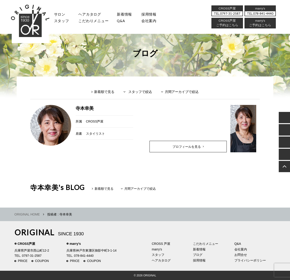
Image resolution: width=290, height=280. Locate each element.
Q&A (123, 21)
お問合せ (240, 255)
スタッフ (61, 21)
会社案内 (151, 21)
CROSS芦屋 (95, 121)
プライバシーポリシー (250, 260)
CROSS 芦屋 (161, 243)
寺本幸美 (85, 108)
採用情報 (151, 14)
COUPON (42, 261)
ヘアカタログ (90, 14)
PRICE (22, 261)
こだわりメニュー (205, 243)
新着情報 (199, 249)
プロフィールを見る (186, 146)
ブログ (197, 255)
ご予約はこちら (260, 26)
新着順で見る (104, 92)
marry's (75, 243)
